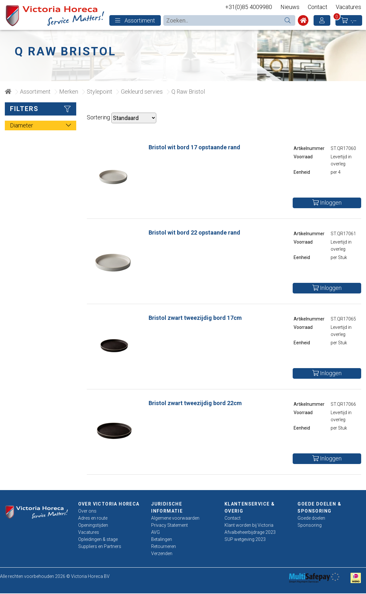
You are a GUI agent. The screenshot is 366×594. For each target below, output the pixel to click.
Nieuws (289, 7)
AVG (155, 532)
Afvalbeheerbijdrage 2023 (250, 532)
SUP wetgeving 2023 (245, 540)
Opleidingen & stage (98, 540)
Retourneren (163, 547)
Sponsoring (309, 525)
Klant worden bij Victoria (248, 525)
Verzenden (161, 554)
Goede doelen (311, 518)
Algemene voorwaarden (175, 518)
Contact (317, 7)
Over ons (87, 511)
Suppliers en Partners (99, 547)
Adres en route (92, 518)
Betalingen (161, 540)
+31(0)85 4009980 (248, 7)
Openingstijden (93, 525)
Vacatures (348, 7)
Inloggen (327, 203)
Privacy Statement (169, 525)
